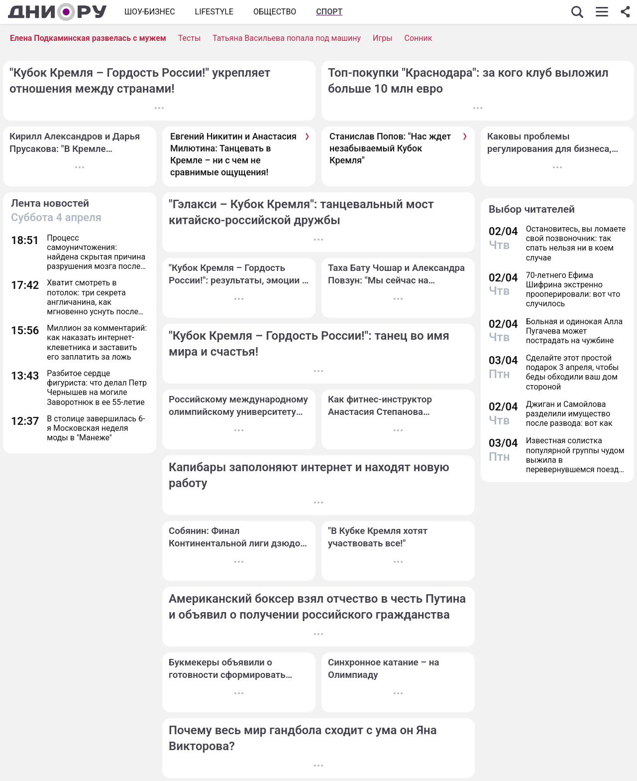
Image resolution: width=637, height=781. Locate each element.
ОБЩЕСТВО (274, 11)
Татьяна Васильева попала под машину (286, 38)
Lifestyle (214, 11)
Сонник (418, 38)
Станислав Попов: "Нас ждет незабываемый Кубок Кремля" (390, 148)
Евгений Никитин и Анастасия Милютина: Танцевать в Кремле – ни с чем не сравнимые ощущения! (233, 154)
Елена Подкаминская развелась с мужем (88, 38)
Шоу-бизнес (149, 11)
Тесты (189, 38)
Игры (383, 38)
